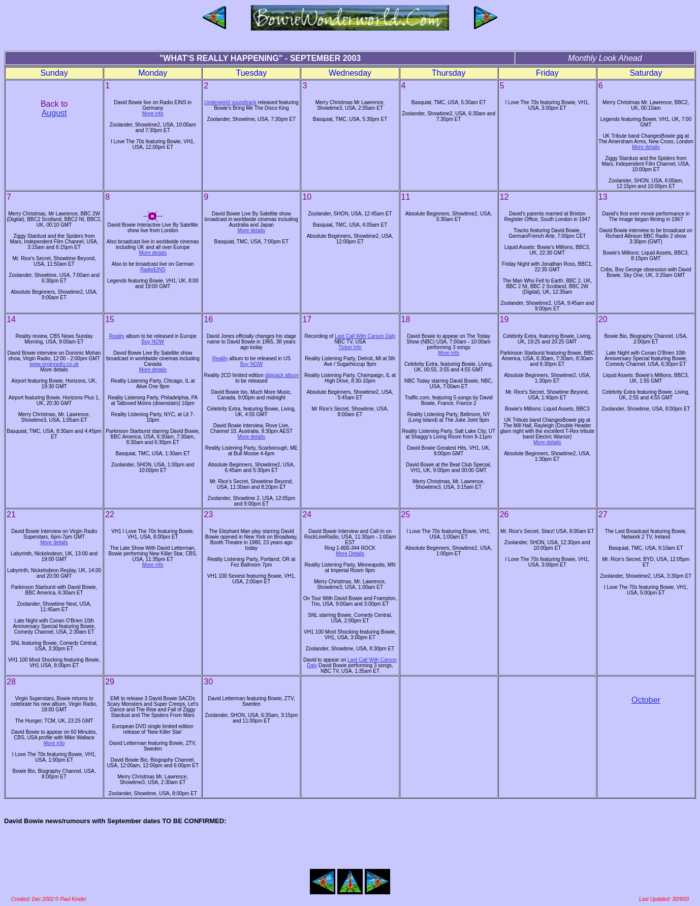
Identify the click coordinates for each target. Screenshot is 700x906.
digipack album (282, 375)
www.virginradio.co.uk (54, 364)
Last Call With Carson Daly (365, 336)
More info (153, 113)
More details (645, 147)
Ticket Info (350, 347)
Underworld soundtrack (230, 102)
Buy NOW (152, 342)
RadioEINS (152, 269)
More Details (350, 553)
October (645, 700)
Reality (117, 336)
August (54, 113)
